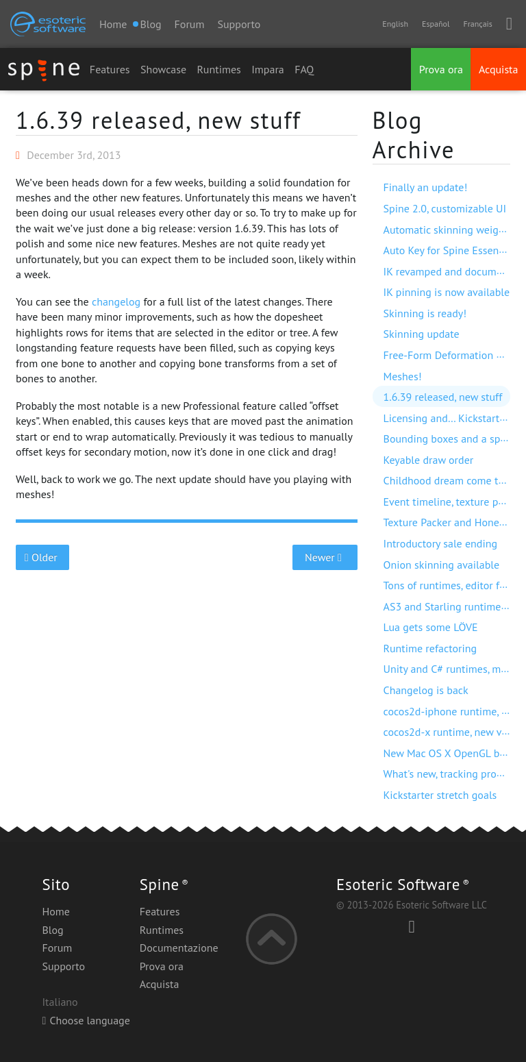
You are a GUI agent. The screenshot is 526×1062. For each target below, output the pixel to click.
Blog (52, 930)
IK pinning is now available (447, 292)
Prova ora (441, 69)
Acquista (498, 69)
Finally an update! (426, 187)
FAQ (304, 69)
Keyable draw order (429, 460)
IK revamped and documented (453, 271)
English (395, 23)
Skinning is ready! (425, 313)
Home (113, 24)
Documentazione (179, 947)
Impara (267, 69)
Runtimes (219, 69)
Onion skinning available (442, 564)
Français (477, 23)
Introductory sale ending (441, 543)
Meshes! (403, 376)
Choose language (85, 1020)
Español (435, 23)
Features (110, 69)
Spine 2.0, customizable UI (445, 208)
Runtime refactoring (430, 648)
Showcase (163, 69)
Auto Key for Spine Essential (449, 250)
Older (43, 557)
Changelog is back (426, 690)
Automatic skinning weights (448, 229)
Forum (190, 24)
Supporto (238, 24)
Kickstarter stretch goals (440, 795)
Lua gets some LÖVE (431, 627)
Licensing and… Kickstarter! (448, 418)
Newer (325, 557)
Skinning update (422, 334)
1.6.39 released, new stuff (158, 120)
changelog (116, 301)
